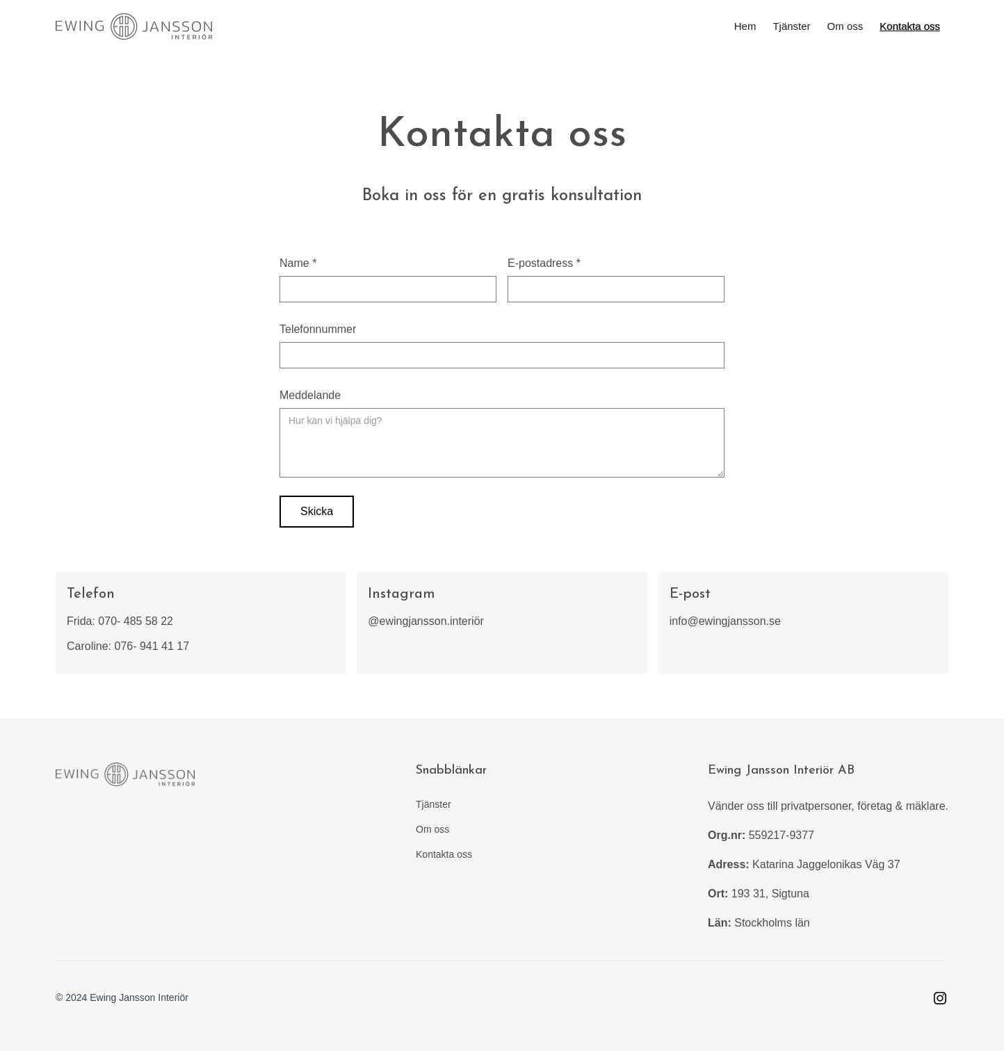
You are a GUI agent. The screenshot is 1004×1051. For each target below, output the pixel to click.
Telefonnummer (318, 329)
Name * (298, 263)
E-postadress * (544, 263)
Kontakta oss (910, 26)
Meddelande (310, 395)
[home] (134, 26)
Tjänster (791, 26)
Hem (745, 26)
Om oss (845, 26)
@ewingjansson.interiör (426, 621)
